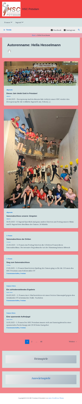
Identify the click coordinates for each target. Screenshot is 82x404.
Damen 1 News (10, 314)
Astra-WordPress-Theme (56, 398)
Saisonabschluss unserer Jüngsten (21, 217)
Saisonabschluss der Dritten (18, 241)
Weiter (73, 343)
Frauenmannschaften (12, 275)
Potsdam (23, 275)
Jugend (18, 24)
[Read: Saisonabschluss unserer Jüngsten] (41, 160)
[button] (79, 31)
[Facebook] (56, 31)
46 (41, 343)
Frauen (7, 24)
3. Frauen (9, 237)
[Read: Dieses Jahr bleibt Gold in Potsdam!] (41, 75)
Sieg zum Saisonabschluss (18, 264)
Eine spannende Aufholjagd (18, 318)
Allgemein (9, 91)
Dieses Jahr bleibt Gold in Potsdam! (21, 95)
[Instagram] (69, 31)
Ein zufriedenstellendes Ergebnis (20, 291)
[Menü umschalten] (11, 23)
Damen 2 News (11, 287)
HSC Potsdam (33, 9)
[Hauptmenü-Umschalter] (7, 31)
